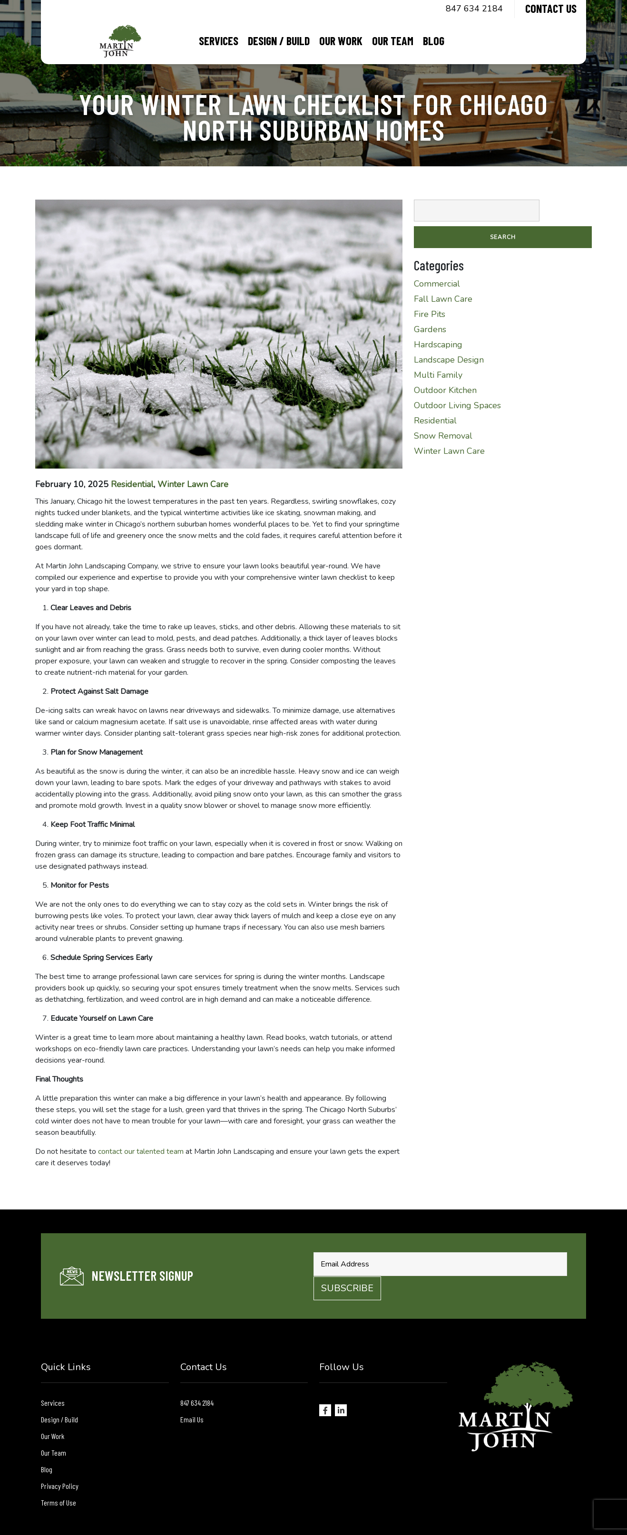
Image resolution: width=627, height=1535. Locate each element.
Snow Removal (443, 435)
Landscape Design (449, 359)
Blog (433, 41)
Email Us (192, 1419)
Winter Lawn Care (192, 484)
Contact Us (551, 8)
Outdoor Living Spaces (457, 405)
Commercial (437, 283)
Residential (132, 484)
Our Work (340, 41)
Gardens (430, 329)
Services (218, 41)
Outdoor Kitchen (445, 390)
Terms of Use (58, 1502)
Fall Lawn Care (443, 299)
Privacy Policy (59, 1485)
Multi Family (438, 375)
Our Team (392, 41)
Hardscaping (438, 344)
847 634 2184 (474, 8)
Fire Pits (429, 314)
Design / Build (279, 41)
